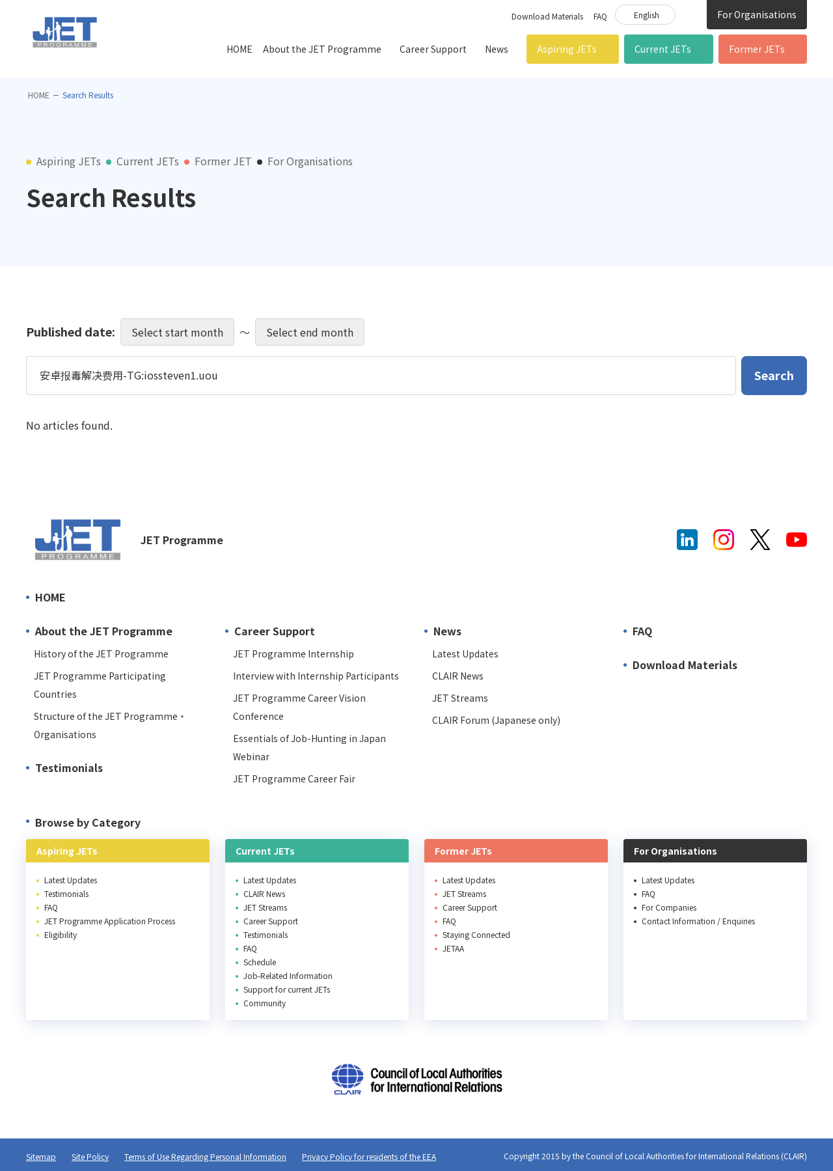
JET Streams (460, 697)
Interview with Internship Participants (316, 675)
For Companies (669, 907)
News (496, 48)
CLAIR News (458, 675)
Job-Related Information (288, 975)
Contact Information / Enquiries (698, 920)
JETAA (453, 948)
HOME (239, 48)
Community (264, 1002)
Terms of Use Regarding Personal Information (205, 1156)
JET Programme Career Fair (294, 778)
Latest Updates (465, 653)
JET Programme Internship (293, 653)
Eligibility (60, 934)
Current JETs (663, 48)
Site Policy (90, 1156)
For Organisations (757, 14)
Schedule (259, 961)
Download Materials (547, 15)
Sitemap (41, 1156)
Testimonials (69, 767)
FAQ (600, 15)
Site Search (691, 13)
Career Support (433, 48)
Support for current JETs (286, 989)
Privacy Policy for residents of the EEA (369, 1156)
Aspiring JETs (567, 48)
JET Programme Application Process (109, 920)
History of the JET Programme (101, 653)
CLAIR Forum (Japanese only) (496, 719)
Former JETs (757, 48)
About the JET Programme (322, 48)
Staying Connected (476, 934)
